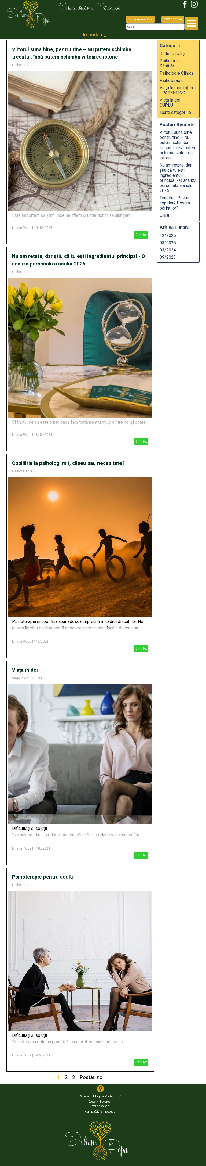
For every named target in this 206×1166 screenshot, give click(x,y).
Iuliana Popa (21, 228)
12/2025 (168, 235)
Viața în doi (25, 670)
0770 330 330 (173, 19)
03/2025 (168, 242)
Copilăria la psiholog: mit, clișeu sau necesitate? (68, 463)
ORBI (164, 215)
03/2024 (168, 250)
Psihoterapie (22, 65)
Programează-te (140, 19)
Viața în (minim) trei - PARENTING (178, 90)
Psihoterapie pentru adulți (42, 877)
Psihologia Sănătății (170, 63)
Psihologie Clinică (177, 73)
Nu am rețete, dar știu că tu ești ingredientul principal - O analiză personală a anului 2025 (178, 178)
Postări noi (92, 1077)
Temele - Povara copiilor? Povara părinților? (175, 203)
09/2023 (168, 257)
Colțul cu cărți (172, 53)
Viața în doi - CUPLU (27, 678)
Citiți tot (141, 235)
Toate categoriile (175, 112)
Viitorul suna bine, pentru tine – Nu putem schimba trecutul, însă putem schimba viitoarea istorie (178, 145)
